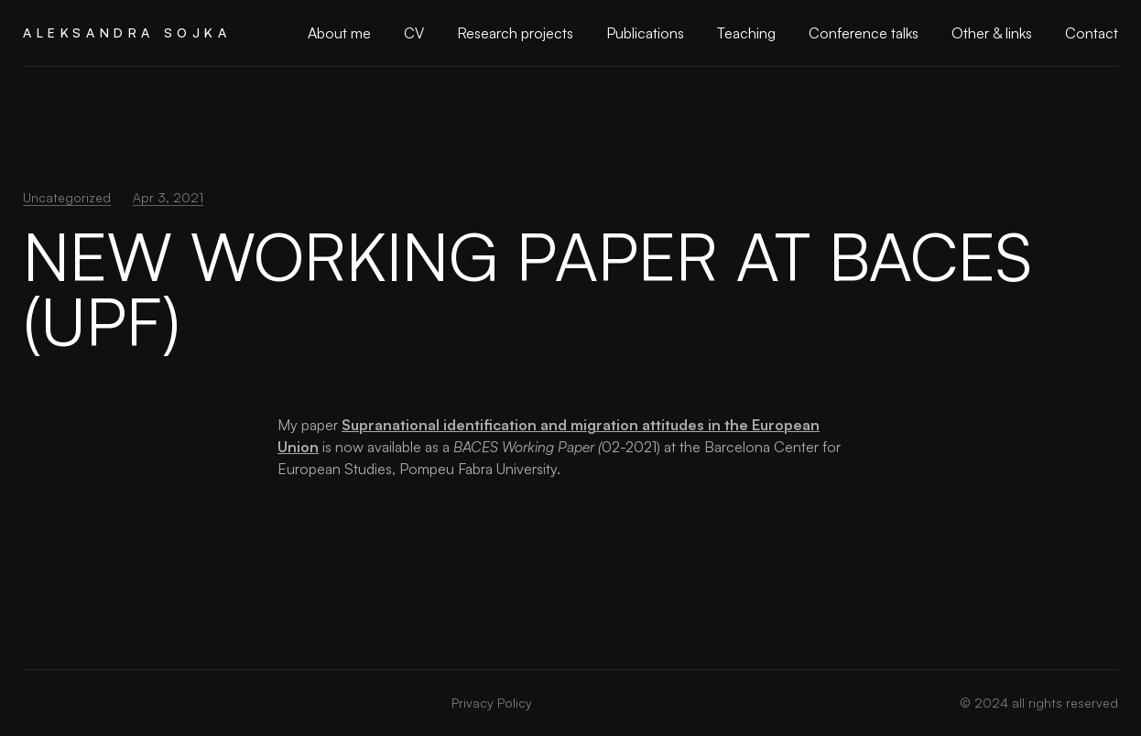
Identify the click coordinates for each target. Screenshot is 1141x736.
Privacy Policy (491, 702)
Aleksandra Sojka (127, 32)
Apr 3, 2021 (168, 197)
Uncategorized (67, 197)
